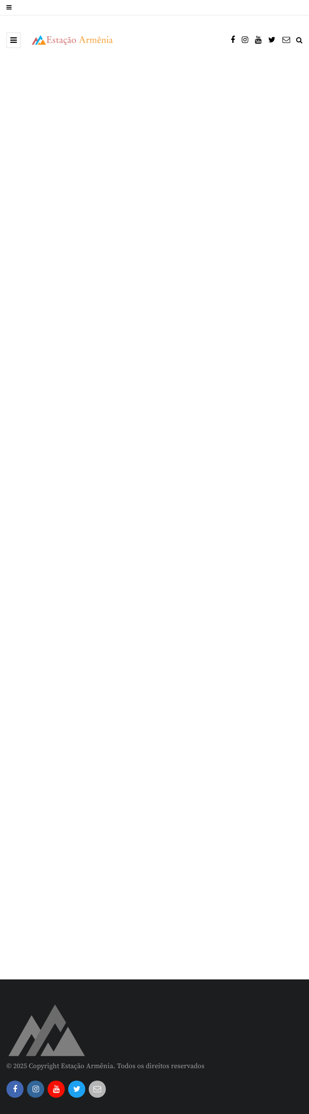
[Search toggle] (299, 40)
